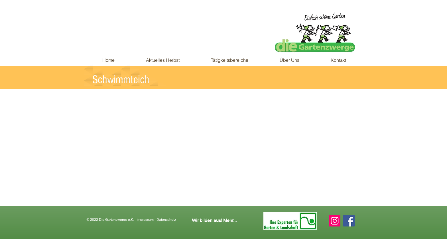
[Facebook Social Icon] (349, 220)
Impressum (146, 220)
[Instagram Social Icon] (334, 220)
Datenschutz (166, 220)
